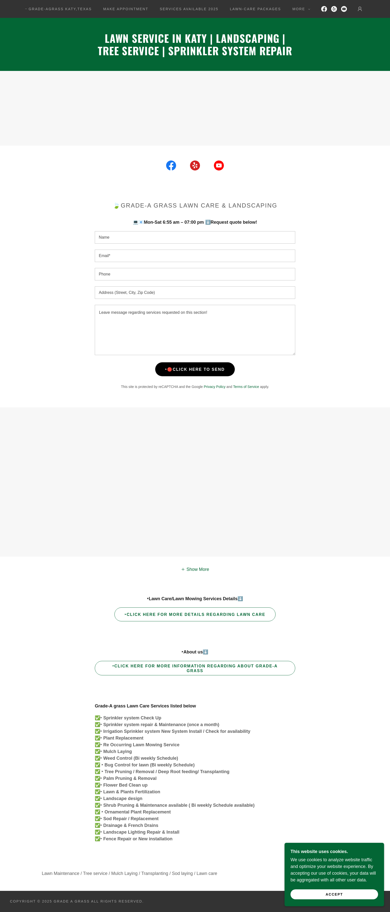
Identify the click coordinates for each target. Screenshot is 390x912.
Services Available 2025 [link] (189, 9)
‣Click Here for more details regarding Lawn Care (195, 614)
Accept (334, 894)
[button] (300, 9)
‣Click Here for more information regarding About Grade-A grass (195, 668)
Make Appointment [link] (125, 9)
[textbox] (195, 237)
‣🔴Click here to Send (195, 369)
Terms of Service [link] (246, 387)
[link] (324, 9)
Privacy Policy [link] (214, 387)
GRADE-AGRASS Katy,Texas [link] (60, 9)
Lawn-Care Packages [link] (255, 9)
